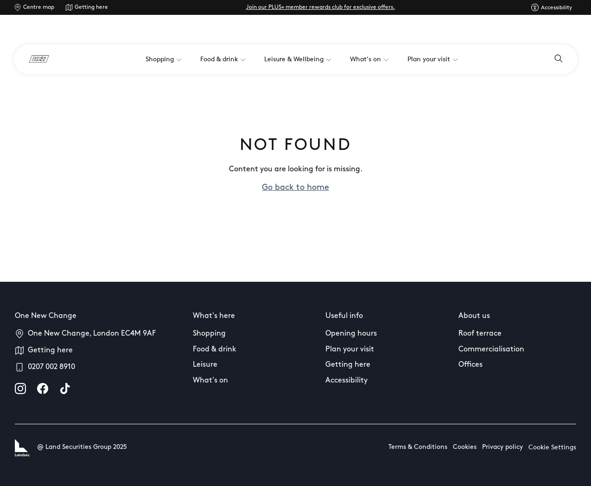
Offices (470, 365)
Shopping (209, 333)
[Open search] (558, 59)
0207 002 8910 (51, 367)
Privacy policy (502, 447)
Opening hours (351, 333)
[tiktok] (64, 388)
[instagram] (20, 388)
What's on (210, 380)
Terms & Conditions (417, 447)
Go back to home (295, 187)
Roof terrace (480, 333)
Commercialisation (491, 349)
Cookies (465, 447)
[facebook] (42, 388)
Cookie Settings (552, 447)
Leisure (205, 365)
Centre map (38, 7)
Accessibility (346, 380)
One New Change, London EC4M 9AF (92, 333)
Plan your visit (349, 349)
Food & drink (214, 349)
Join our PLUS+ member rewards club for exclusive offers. (320, 7)
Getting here (91, 7)
